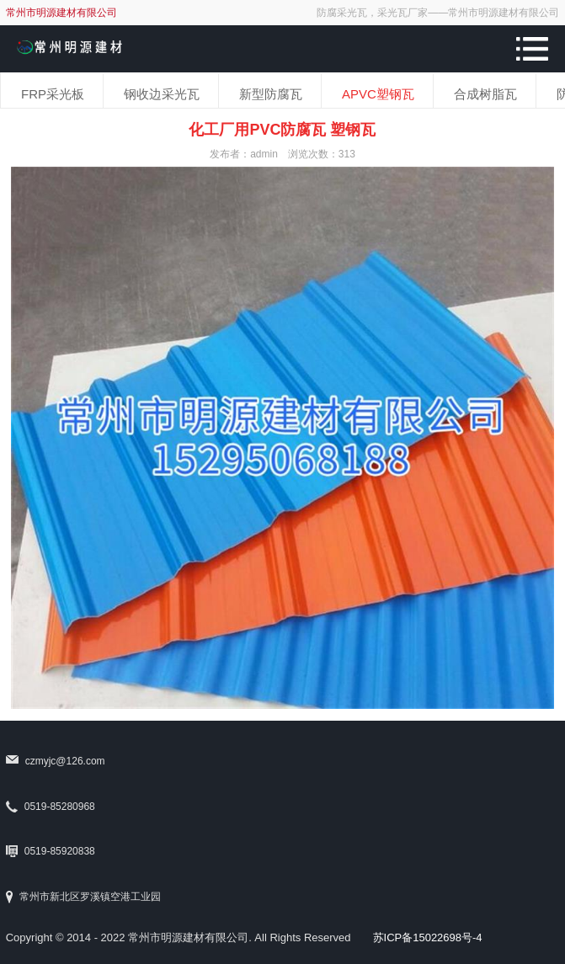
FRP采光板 (52, 94)
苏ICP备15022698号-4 (427, 937)
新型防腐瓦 (270, 94)
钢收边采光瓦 (162, 94)
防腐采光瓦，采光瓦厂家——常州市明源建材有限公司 (438, 13)
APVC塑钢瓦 (378, 94)
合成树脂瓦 (485, 94)
